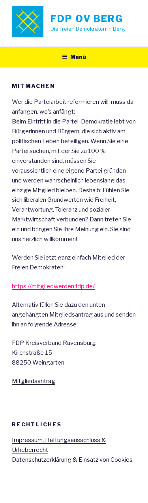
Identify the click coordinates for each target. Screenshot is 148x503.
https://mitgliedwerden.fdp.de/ (53, 286)
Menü (74, 56)
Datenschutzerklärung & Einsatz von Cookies (72, 459)
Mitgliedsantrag (33, 381)
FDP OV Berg (87, 18)
